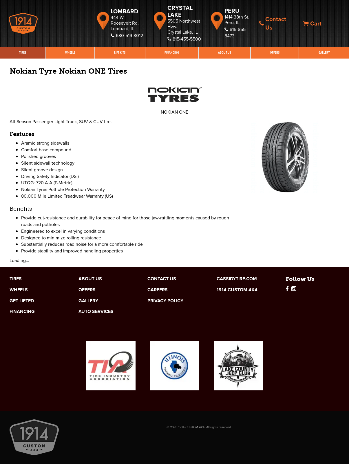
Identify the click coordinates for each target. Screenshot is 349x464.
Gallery (88, 301)
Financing (172, 52)
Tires (22, 52)
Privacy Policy (165, 301)
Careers (157, 290)
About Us (224, 52)
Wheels (70, 52)
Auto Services (96, 311)
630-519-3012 (127, 35)
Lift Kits (119, 52)
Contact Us (272, 23)
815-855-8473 (235, 32)
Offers (274, 52)
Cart (312, 23)
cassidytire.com (237, 279)
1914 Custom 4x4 (237, 290)
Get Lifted (22, 301)
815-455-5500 (184, 39)
